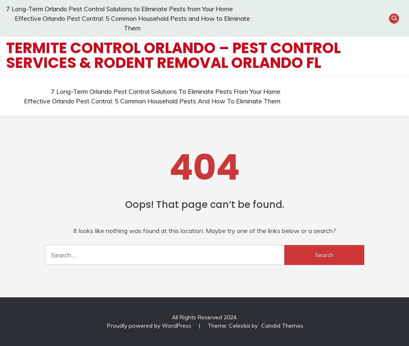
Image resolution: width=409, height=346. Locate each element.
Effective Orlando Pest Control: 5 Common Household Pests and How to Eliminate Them (152, 101)
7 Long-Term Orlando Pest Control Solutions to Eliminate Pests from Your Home (119, 9)
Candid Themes (282, 325)
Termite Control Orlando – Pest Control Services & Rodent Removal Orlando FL (173, 55)
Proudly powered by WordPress (150, 325)
